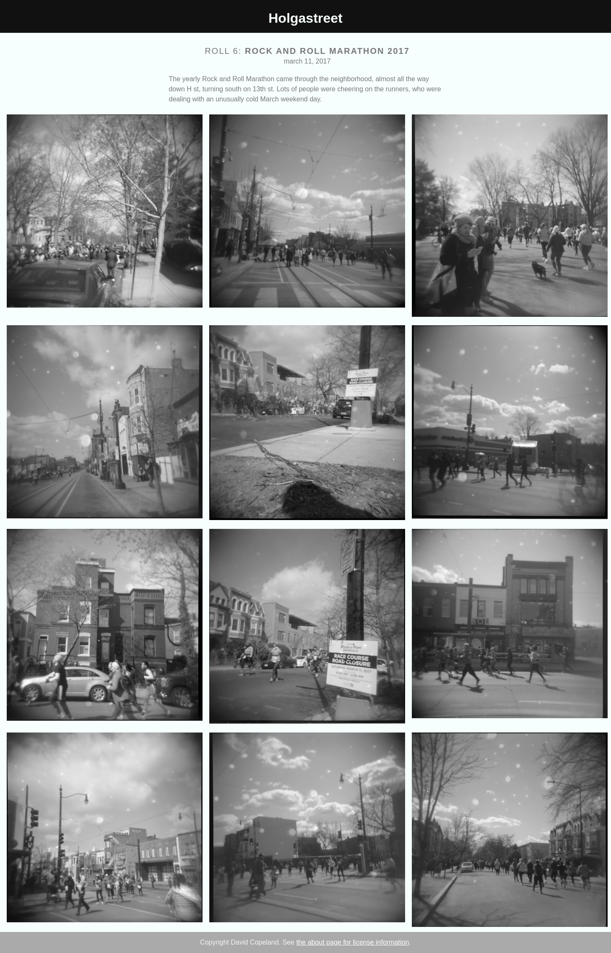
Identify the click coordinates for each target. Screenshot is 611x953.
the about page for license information (352, 942)
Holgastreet (305, 18)
